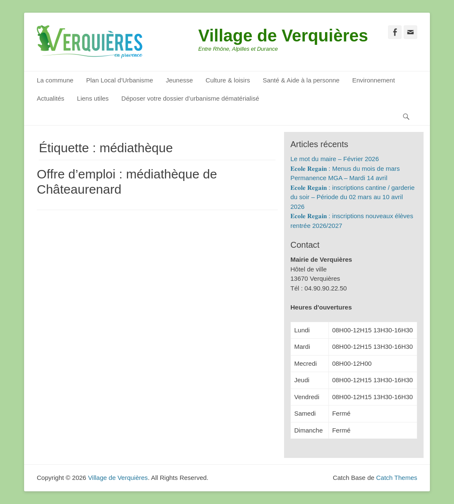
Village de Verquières (283, 35)
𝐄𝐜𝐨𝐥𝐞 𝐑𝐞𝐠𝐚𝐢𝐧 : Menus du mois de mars (345, 168)
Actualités (50, 98)
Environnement (373, 80)
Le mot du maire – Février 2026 (334, 158)
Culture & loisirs (227, 80)
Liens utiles (93, 98)
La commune (55, 80)
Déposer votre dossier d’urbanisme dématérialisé (190, 98)
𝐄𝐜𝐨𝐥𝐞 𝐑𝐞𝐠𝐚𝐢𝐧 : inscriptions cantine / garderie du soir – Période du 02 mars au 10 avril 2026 (352, 197)
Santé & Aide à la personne (301, 80)
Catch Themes (396, 477)
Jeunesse (179, 80)
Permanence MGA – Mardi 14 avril (338, 177)
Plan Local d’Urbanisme (119, 80)
